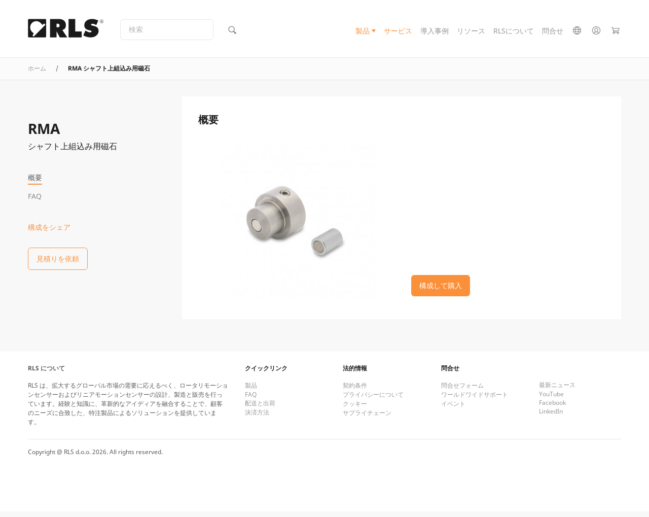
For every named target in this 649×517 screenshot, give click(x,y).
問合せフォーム (462, 391)
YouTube (551, 399)
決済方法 (257, 417)
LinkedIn (551, 416)
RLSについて (513, 32)
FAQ (35, 196)
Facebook (552, 408)
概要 (35, 177)
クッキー (355, 409)
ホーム (37, 74)
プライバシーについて (373, 400)
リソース (471, 32)
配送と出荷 (260, 408)
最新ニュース (557, 390)
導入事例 (434, 32)
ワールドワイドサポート (474, 400)
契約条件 (355, 391)
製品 (362, 32)
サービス (398, 32)
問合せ (552, 32)
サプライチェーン (367, 418)
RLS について (46, 373)
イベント (453, 409)
